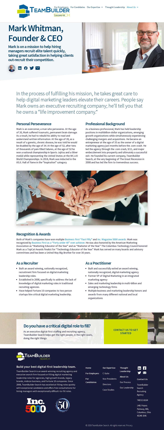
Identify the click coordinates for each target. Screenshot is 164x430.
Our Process (125, 382)
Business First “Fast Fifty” (78, 239)
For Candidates (77, 7)
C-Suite (106, 373)
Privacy (129, 425)
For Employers (61, 7)
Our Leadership (127, 387)
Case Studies (108, 389)
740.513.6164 (142, 400)
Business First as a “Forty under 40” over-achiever (58, 242)
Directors (107, 384)
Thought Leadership (115, 7)
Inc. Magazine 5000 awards (111, 239)
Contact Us (59, 15)
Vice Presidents (110, 378)
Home (88, 367)
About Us (131, 7)
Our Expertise (93, 7)
